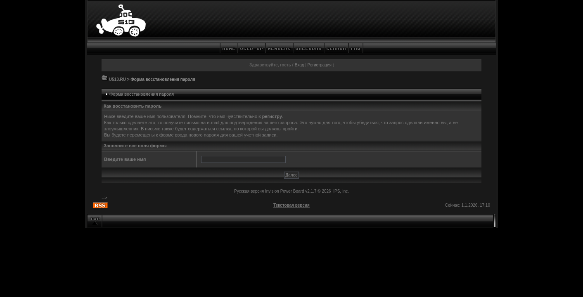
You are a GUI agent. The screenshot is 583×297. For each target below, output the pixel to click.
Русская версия (249, 191)
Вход (299, 65)
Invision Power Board (284, 191)
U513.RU (117, 79)
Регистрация (319, 65)
